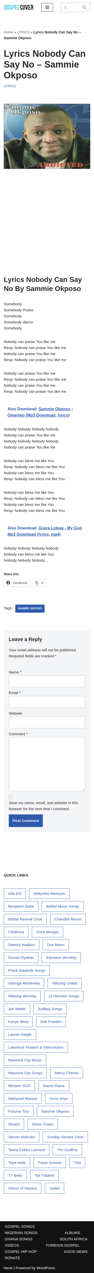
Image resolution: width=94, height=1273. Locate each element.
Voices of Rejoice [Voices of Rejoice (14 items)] (22, 1188)
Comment (18, 734)
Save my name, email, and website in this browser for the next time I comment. (43, 806)
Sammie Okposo (30, 608)
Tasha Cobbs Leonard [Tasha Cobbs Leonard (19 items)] (26, 1150)
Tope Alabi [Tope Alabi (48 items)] (17, 1162)
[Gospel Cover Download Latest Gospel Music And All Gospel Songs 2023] (19, 7)
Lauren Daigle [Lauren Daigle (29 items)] (20, 1034)
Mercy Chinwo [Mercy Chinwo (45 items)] (66, 1073)
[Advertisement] (47, 224)
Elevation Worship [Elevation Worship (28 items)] (61, 957)
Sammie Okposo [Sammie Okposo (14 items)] (55, 1111)
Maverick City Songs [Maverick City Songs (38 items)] (25, 1073)
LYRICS (23, 32)
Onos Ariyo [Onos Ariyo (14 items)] (59, 1098)
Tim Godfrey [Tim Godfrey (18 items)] (67, 1150)
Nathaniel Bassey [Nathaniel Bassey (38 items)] (23, 1098)
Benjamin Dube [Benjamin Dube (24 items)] (21, 906)
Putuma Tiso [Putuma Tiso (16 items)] (18, 1111)
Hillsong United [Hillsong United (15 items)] (64, 983)
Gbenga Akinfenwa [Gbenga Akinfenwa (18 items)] (24, 983)
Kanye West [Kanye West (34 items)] (18, 1021)
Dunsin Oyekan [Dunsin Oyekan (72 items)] (21, 957)
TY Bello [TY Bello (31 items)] (15, 1175)
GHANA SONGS (19, 1239)
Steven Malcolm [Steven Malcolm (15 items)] (21, 1137)
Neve (8, 1268)
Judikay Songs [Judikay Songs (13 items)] (50, 1009)
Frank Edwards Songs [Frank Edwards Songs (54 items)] (26, 970)
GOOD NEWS (76, 1251)
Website (15, 713)
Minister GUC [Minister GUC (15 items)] (19, 1086)
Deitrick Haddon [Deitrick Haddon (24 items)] (21, 945)
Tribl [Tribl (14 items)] (77, 1162)
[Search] (70, 7)
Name (15, 672)
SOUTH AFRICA (73, 1239)
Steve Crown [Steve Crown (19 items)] (42, 1124)
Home (8, 32)
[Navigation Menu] (47, 7)
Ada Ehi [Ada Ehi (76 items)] (15, 893)
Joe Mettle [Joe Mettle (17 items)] (17, 1009)
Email (15, 693)
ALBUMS (72, 1233)
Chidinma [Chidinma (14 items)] (16, 932)
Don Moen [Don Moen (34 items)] (55, 945)
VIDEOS (12, 1245)
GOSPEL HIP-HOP (21, 1251)
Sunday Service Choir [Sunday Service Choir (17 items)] (65, 1137)
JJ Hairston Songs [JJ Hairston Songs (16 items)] (64, 996)
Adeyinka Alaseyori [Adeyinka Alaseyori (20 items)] (49, 893)
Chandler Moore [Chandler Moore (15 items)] (67, 919)
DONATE (12, 1258)
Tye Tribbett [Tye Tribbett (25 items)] (44, 1175)
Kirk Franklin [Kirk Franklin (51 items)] (51, 1021)
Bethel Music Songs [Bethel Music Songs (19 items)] (62, 906)
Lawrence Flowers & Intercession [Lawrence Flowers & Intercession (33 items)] (36, 1047)
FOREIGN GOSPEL (63, 1245)
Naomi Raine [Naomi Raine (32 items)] (54, 1086)
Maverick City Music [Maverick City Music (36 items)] (25, 1060)
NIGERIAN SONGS (21, 1233)
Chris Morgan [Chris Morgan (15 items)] (47, 932)
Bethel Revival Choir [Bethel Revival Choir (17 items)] (25, 919)
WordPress (46, 1268)
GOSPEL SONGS (20, 1226)
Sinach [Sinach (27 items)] (14, 1124)
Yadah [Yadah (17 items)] (54, 1188)
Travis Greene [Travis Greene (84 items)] (49, 1162)
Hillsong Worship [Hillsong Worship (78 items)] (22, 996)
